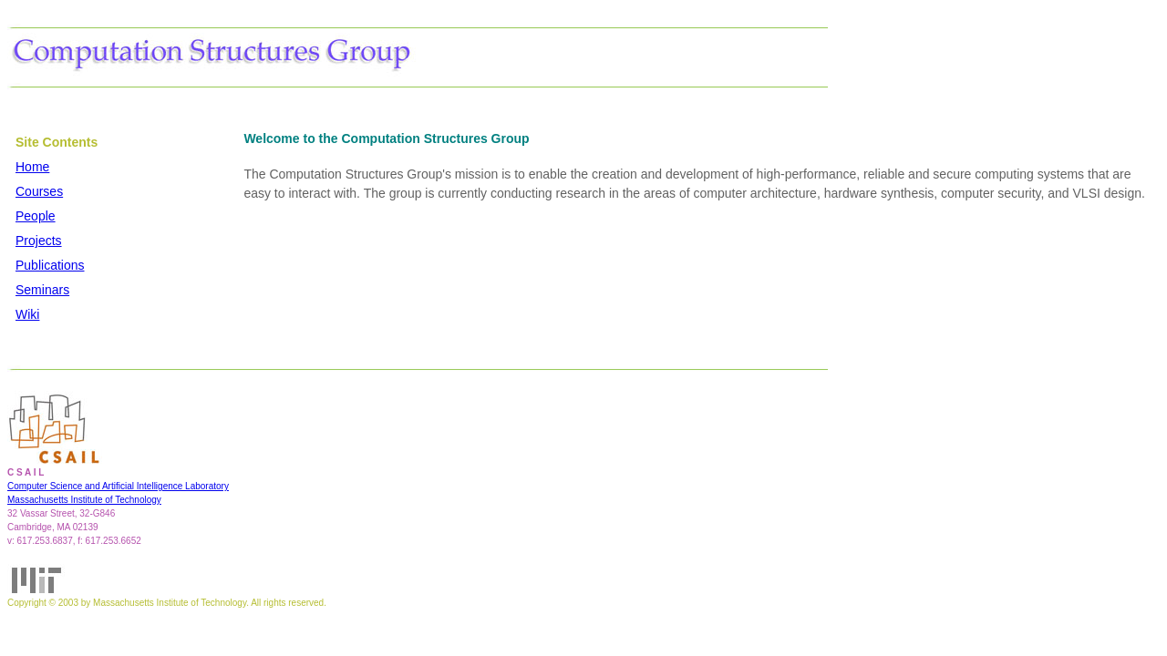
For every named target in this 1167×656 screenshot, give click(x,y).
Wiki (27, 314)
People (35, 216)
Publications (50, 265)
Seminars (42, 289)
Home (32, 166)
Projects (38, 240)
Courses (39, 191)
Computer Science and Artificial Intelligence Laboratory (118, 486)
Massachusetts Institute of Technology (84, 500)
